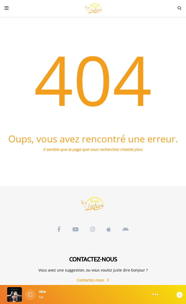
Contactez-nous (93, 280)
